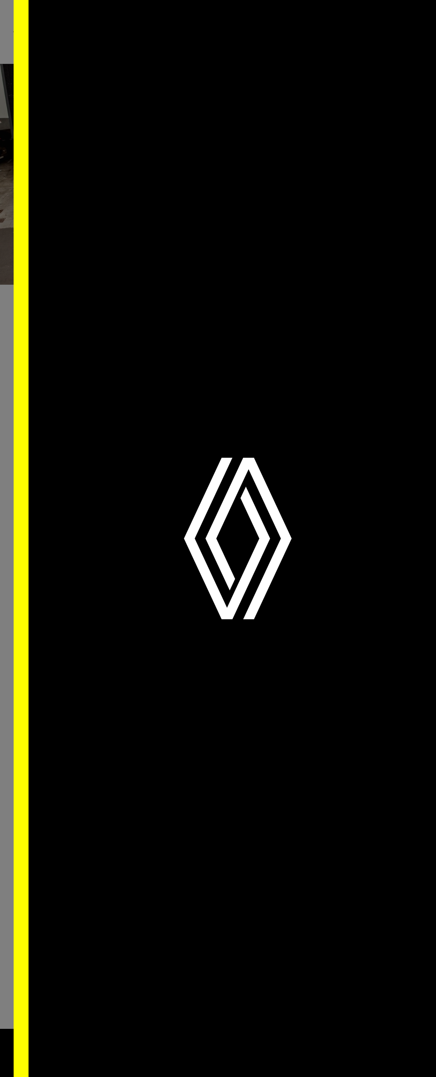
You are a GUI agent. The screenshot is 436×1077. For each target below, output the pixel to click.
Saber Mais (124, 1056)
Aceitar (368, 1047)
